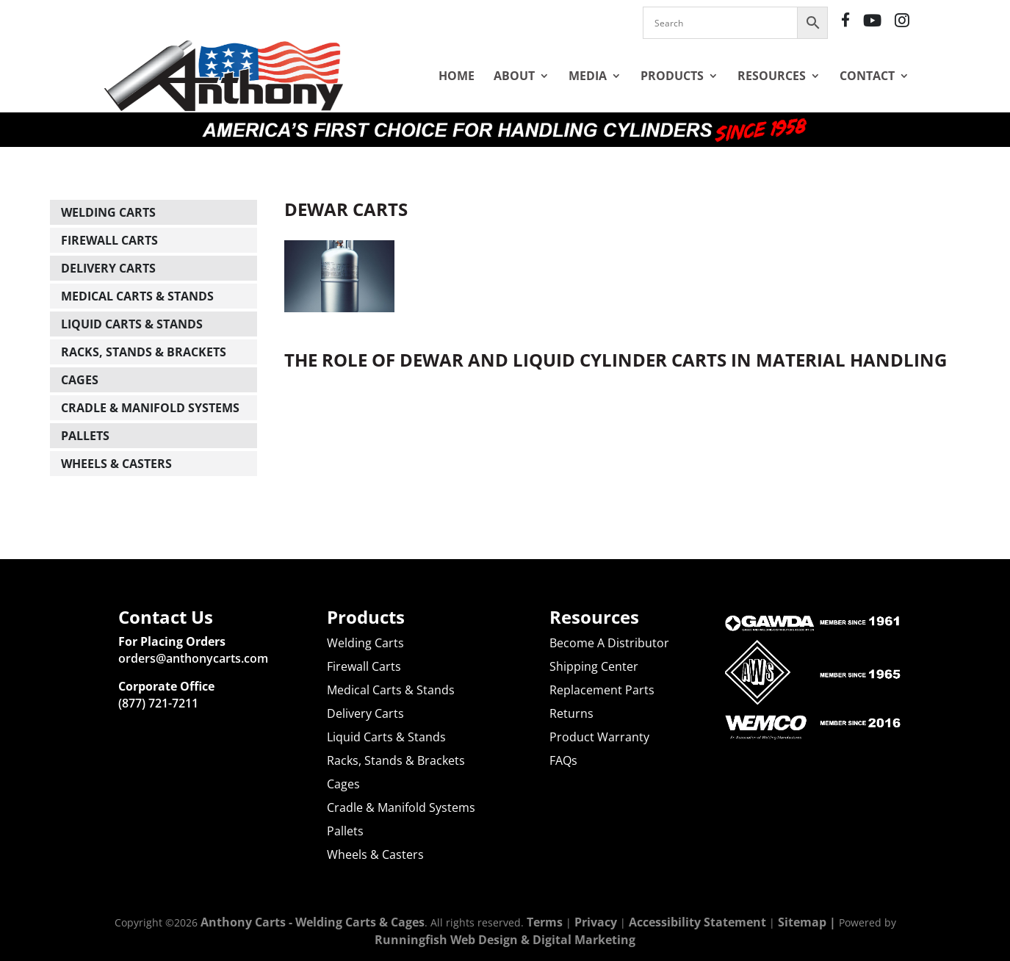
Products (672, 76)
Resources (771, 76)
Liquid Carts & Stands (132, 324)
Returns (571, 713)
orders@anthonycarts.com (193, 658)
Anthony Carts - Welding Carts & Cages (313, 922)
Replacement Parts (601, 690)
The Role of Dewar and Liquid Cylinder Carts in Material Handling (615, 360)
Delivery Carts (108, 268)
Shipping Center (593, 666)
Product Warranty (599, 737)
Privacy (595, 922)
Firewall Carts (109, 240)
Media (588, 76)
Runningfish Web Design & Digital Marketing (505, 940)
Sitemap (802, 922)
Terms (545, 922)
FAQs (563, 760)
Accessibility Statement (697, 922)
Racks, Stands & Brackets (143, 352)
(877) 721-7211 (158, 703)
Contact (867, 76)
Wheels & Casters (116, 464)
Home (457, 76)
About (514, 76)
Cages (79, 380)
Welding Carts (108, 212)
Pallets (85, 436)
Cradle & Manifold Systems (150, 408)
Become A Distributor (609, 643)
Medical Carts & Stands (137, 296)
